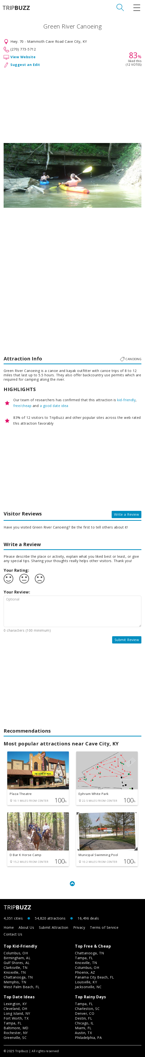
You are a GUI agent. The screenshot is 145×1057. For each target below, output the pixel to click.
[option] (72, 175)
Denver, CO (84, 1013)
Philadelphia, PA (88, 1037)
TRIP (16, 8)
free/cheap (22, 405)
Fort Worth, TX (16, 1018)
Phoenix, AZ (85, 972)
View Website (23, 57)
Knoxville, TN (15, 972)
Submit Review (127, 639)
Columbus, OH (16, 953)
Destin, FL (83, 1018)
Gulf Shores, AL (17, 962)
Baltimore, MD (16, 1028)
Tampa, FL (84, 958)
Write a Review (126, 514)
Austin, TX (83, 1032)
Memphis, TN (15, 982)
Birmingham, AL (17, 958)
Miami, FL (83, 1028)
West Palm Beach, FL (22, 987)
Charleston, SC (87, 1008)
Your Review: (17, 592)
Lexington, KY (15, 1003)
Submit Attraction (53, 927)
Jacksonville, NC (88, 987)
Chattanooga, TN (18, 977)
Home (9, 927)
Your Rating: (16, 570)
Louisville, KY (86, 982)
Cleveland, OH (15, 1008)
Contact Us (13, 934)
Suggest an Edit (25, 64)
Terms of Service (104, 927)
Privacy (79, 927)
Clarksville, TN (16, 967)
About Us (26, 927)
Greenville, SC (15, 1037)
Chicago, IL (84, 1023)
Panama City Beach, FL (94, 977)
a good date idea (54, 405)
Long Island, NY (17, 1013)
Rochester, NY (16, 1032)
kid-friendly (126, 400)
